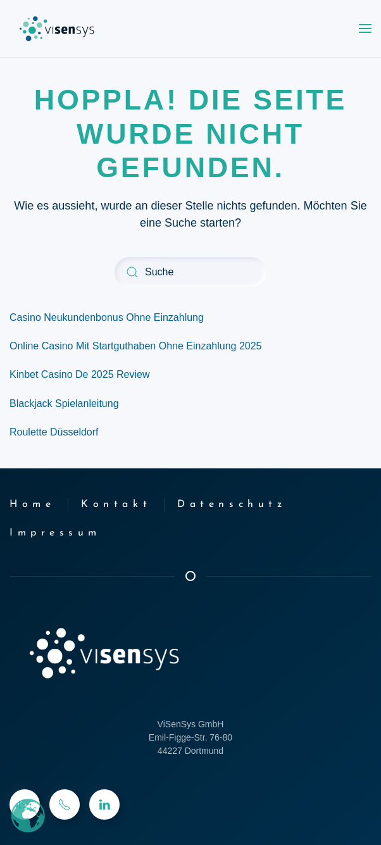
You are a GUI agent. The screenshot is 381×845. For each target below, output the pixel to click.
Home (32, 504)
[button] (365, 28)
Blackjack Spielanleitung (64, 403)
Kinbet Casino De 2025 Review (79, 374)
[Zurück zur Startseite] (56, 28)
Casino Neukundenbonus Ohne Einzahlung (106, 317)
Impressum (55, 533)
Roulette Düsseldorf (54, 432)
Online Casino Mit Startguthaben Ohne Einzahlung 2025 (135, 346)
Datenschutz (231, 504)
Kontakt (116, 504)
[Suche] (190, 272)
